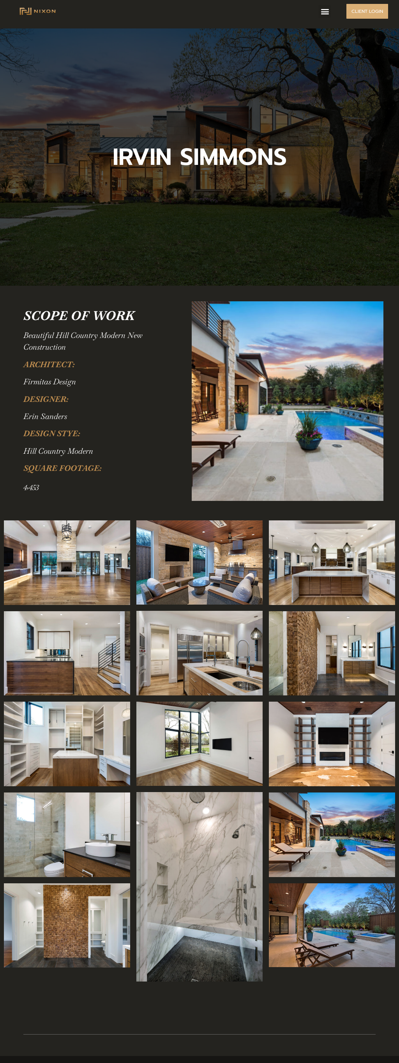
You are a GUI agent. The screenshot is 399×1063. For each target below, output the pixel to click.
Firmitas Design (49, 382)
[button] (324, 11)
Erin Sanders (45, 416)
